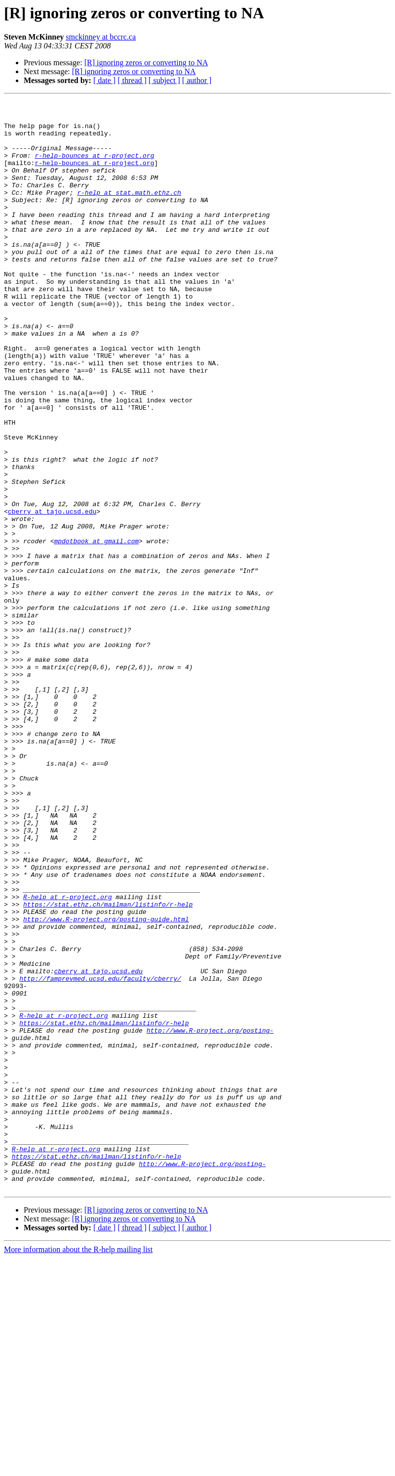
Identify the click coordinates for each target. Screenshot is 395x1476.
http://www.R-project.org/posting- (210, 1217)
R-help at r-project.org (67, 1056)
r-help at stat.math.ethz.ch (129, 211)
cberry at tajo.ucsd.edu (52, 594)
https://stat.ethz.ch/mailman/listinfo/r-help (108, 1065)
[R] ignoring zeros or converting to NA (146, 62)
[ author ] (197, 80)
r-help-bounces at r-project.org (94, 167)
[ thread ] (132, 80)
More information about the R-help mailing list (78, 1467)
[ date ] (104, 80)
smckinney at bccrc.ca (101, 37)
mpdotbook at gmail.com (96, 629)
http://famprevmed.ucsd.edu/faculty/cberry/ (100, 1154)
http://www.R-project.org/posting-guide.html (106, 1083)
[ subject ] (164, 80)
